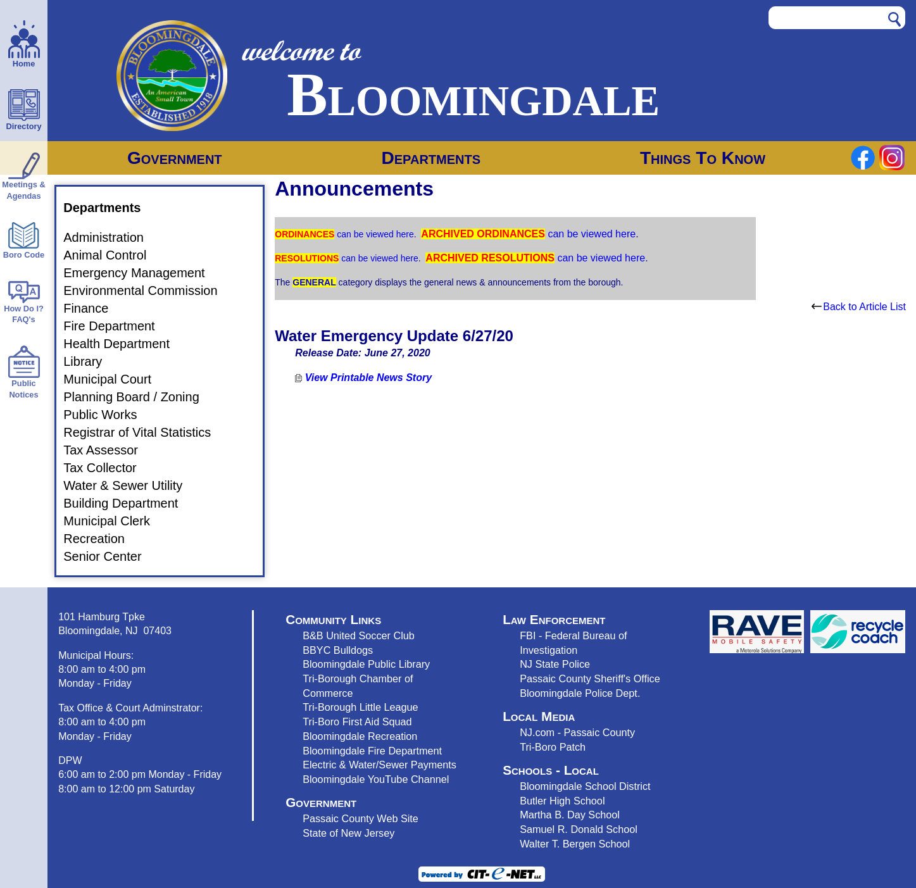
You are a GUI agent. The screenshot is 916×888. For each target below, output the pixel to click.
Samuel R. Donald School (578, 829)
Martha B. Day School (570, 814)
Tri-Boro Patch (553, 747)
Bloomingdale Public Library (366, 664)
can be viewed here (373, 234)
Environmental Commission (147, 290)
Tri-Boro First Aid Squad (357, 721)
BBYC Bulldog (335, 650)
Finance (93, 308)
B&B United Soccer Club (359, 635)
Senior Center (109, 556)
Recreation (101, 539)
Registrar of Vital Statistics (144, 432)
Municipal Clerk (114, 521)
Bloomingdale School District (585, 786)
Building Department (128, 503)
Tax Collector (107, 468)
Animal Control (112, 255)
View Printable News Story (363, 377)
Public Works (107, 415)
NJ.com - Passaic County (577, 732)
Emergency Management (141, 273)
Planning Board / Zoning (138, 397)
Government (174, 158)
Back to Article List (859, 306)
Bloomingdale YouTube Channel (376, 779)
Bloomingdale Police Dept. (580, 693)
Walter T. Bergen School (575, 843)
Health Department (124, 344)
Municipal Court (114, 379)
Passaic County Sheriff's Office (590, 678)
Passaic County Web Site (360, 818)
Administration (111, 237)
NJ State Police (555, 664)
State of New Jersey (348, 833)
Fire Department (116, 326)
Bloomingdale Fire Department (372, 750)
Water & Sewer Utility (130, 485)
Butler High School (562, 800)
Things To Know (702, 158)
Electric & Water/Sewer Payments (379, 764)
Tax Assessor (108, 450)
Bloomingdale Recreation (360, 736)
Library (90, 361)
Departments (430, 158)
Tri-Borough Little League (360, 707)
